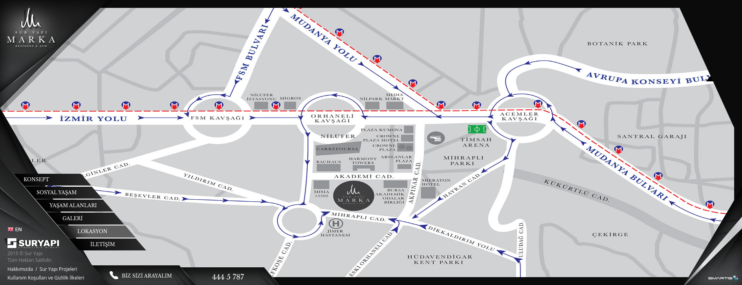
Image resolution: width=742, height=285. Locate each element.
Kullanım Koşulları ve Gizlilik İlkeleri (45, 277)
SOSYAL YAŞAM (57, 192)
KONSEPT (36, 179)
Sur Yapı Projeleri (58, 269)
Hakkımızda (20, 269)
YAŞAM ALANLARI (73, 205)
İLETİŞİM (102, 244)
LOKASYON (92, 231)
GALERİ (72, 218)
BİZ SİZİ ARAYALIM (147, 276)
